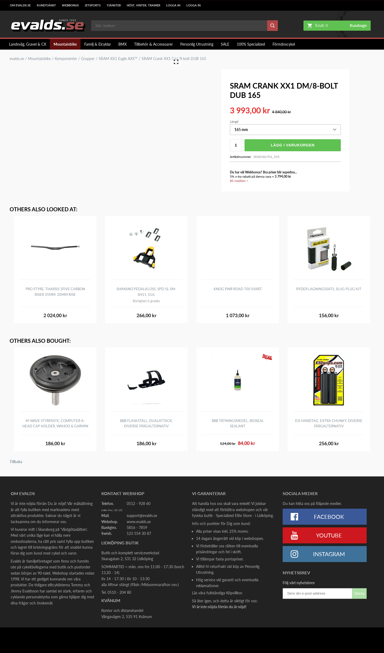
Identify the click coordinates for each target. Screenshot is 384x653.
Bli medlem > (239, 181)
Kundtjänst (46, 5)
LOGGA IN (173, 5)
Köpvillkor (234, 593)
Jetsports (93, 5)
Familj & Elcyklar (97, 44)
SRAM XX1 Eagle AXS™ (118, 59)
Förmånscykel (284, 44)
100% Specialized (251, 44)
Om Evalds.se (20, 5)
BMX (122, 44)
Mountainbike (65, 44)
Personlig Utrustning (196, 44)
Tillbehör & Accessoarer (153, 44)
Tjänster (114, 5)
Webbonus (70, 5)
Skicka (359, 593)
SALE (225, 44)
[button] (285, 129)
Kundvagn (358, 25)
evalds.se (17, 59)
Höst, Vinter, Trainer (143, 5)
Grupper (88, 59)
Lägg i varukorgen (292, 145)
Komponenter (66, 59)
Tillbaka (16, 462)
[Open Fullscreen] (176, 62)
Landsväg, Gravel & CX (27, 44)
